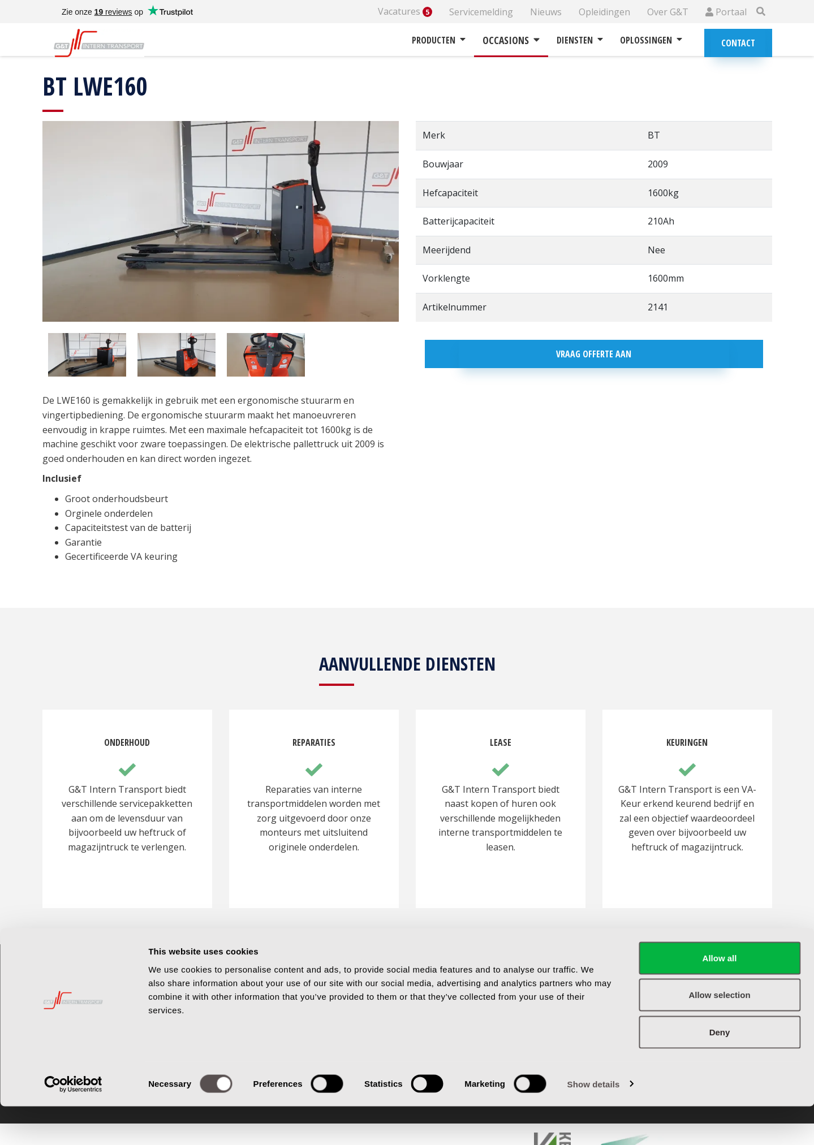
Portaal (726, 12)
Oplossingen (651, 40)
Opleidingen (604, 12)
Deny (719, 1070)
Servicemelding (481, 12)
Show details (593, 1122)
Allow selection (719, 1034)
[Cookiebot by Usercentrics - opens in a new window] (73, 1122)
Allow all (720, 996)
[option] (87, 355)
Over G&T (667, 12)
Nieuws (546, 12)
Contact (738, 43)
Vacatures (405, 12)
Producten (439, 40)
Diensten (580, 40)
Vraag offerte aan (593, 354)
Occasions (511, 40)
